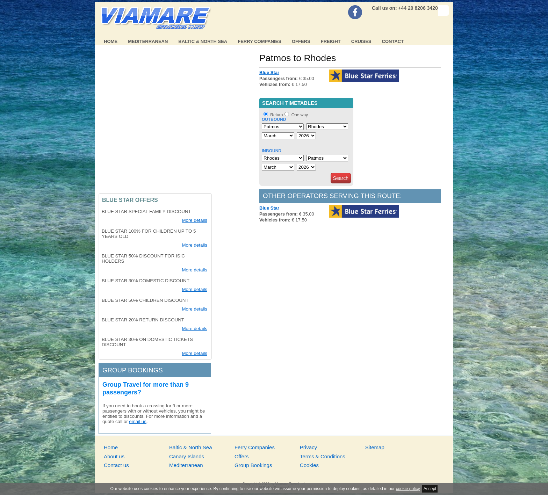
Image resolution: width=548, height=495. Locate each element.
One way (299, 114)
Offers (301, 41)
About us (114, 456)
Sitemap (374, 447)
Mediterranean (148, 41)
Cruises (361, 41)
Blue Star (269, 72)
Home (110, 41)
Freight (331, 41)
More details (194, 220)
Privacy (308, 447)
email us (137, 421)
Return (276, 114)
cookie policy (408, 488)
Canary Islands (186, 456)
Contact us (116, 465)
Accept (430, 488)
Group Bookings (253, 465)
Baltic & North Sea (202, 41)
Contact (393, 41)
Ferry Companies (259, 41)
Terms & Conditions (322, 456)
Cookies (309, 465)
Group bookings (132, 370)
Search (340, 178)
